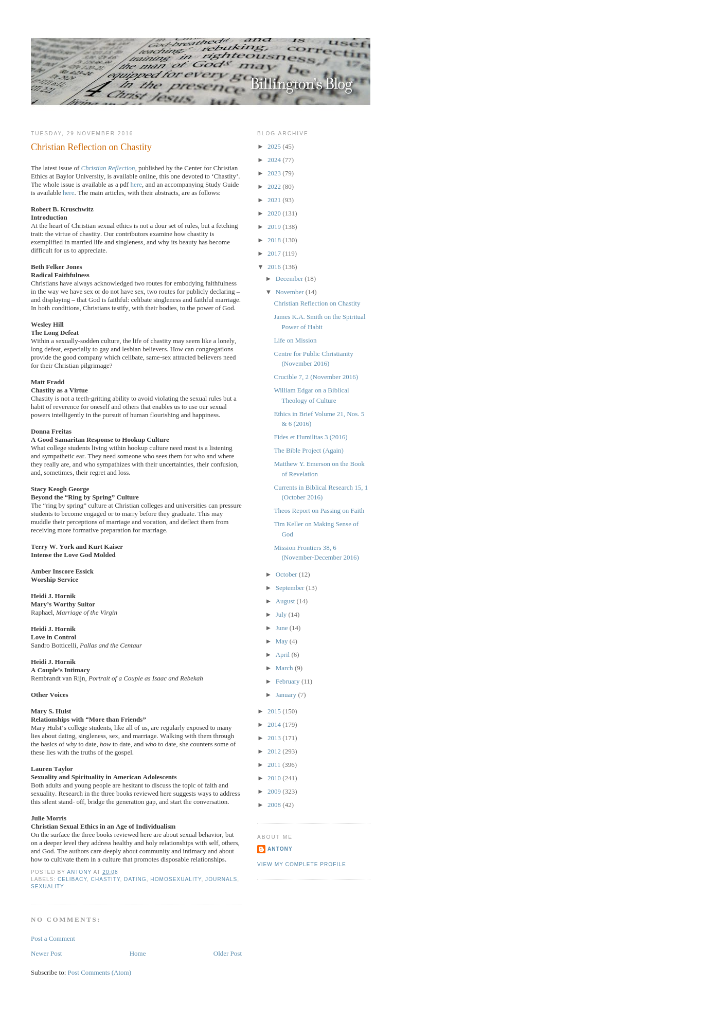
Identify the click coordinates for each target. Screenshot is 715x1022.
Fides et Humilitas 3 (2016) (310, 437)
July (282, 614)
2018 (274, 240)
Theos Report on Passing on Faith (319, 510)
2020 (274, 213)
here (136, 184)
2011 (274, 764)
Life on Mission (295, 340)
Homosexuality (175, 879)
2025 (274, 146)
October (287, 574)
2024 (274, 160)
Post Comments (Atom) (100, 972)
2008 (274, 805)
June (283, 628)
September (291, 587)
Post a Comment (53, 938)
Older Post (227, 953)
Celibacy (72, 879)
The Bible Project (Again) (308, 450)
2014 (274, 724)
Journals (221, 879)
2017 (274, 253)
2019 (274, 226)
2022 (274, 186)
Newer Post (46, 953)
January (287, 694)
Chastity (105, 879)
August (286, 601)
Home (138, 953)
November (291, 292)
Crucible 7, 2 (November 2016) (316, 377)
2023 (274, 173)
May (283, 641)
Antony (280, 849)
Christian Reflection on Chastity (317, 303)
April (284, 654)
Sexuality (47, 886)
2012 (274, 751)
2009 (274, 791)
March (285, 668)
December (290, 278)
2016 (274, 267)
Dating (135, 879)
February (288, 681)
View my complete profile (301, 864)
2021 (274, 200)
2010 (274, 778)
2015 (274, 711)
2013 (274, 738)
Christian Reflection (108, 168)
